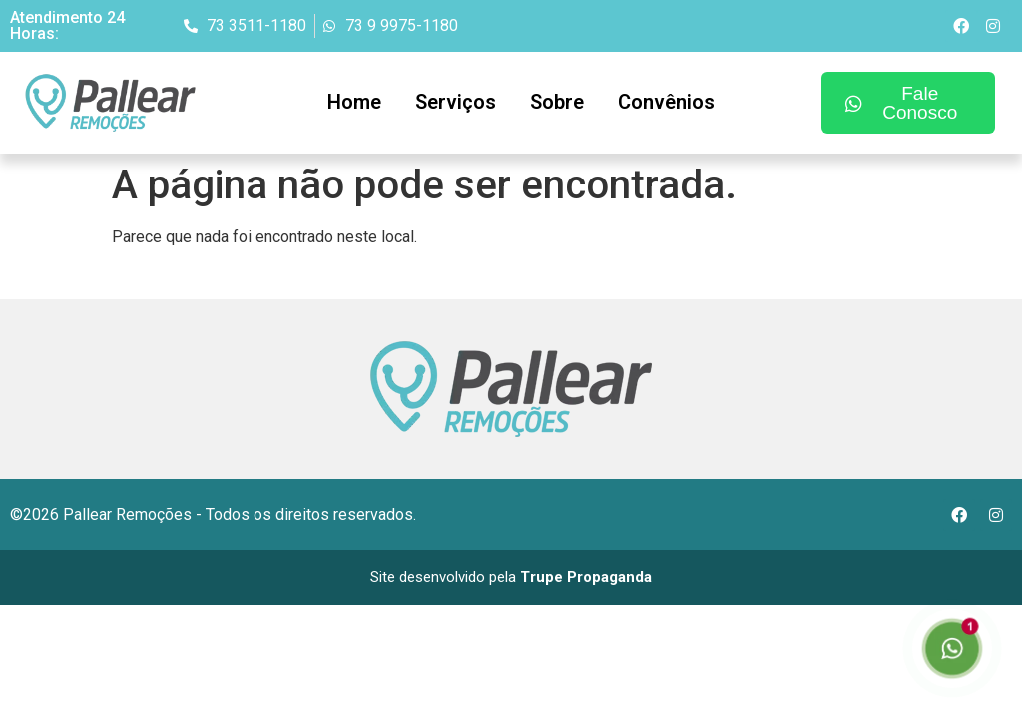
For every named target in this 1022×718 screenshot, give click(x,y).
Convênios (666, 102)
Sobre (557, 102)
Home (354, 102)
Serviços (455, 102)
